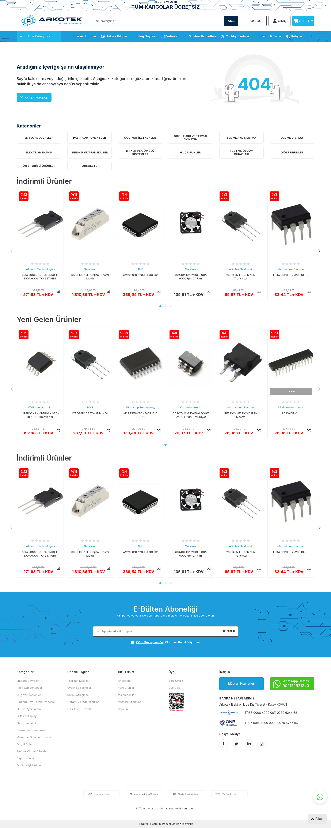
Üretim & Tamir (270, 36)
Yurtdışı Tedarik (238, 36)
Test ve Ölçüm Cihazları (241, 152)
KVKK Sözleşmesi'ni (150, 642)
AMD (140, 269)
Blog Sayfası (146, 36)
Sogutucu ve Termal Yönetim (191, 137)
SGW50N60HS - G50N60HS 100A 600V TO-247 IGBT (40, 276)
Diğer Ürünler (292, 152)
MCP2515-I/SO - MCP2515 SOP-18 (140, 415)
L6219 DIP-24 (291, 413)
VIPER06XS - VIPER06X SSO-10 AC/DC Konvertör (40, 415)
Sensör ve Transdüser (89, 152)
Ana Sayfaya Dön (34, 97)
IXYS (90, 407)
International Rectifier (291, 269)
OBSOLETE (89, 165)
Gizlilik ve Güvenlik (79, 709)
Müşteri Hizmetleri (202, 36)
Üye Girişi (175, 687)
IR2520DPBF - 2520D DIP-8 (290, 274)
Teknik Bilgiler (117, 36)
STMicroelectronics (40, 407)
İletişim (296, 36)
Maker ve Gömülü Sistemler (140, 152)
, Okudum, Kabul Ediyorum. (166, 642)
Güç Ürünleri (191, 152)
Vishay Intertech (190, 407)
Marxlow (190, 269)
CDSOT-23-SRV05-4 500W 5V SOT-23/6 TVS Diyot (190, 415)
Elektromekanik (39, 152)
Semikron (90, 269)
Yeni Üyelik (176, 680)
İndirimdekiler (127, 695)
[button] (160, 306)
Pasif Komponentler (89, 137)
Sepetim (123, 709)
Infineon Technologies (40, 269)
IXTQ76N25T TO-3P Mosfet (90, 413)
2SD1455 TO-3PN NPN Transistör (240, 276)
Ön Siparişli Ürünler (39, 165)
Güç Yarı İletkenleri (140, 137)
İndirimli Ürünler (84, 36)
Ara (231, 21)
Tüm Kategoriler (36, 36)
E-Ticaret (153, 823)
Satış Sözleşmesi (78, 695)
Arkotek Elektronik (240, 269)
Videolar (172, 36)
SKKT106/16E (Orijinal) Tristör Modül (90, 276)
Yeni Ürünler (126, 687)
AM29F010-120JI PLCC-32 (140, 274)
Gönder (228, 631)
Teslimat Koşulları (78, 680)
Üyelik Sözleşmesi (79, 687)
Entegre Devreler (38, 137)
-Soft (142, 823)
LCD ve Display (292, 137)
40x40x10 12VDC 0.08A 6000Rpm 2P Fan (190, 276)
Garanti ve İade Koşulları (83, 701)
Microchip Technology (140, 407)
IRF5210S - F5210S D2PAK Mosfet (240, 415)
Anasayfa (124, 680)
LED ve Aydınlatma (241, 137)
